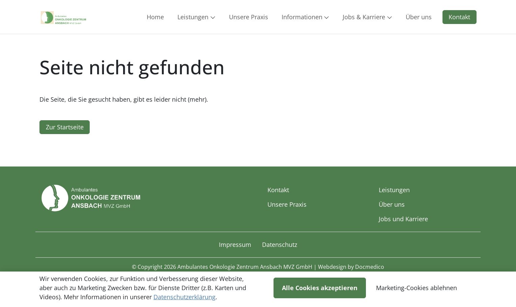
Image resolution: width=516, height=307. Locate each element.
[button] (157, 17)
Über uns (392, 204)
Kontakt (459, 17)
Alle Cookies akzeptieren (319, 288)
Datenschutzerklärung (184, 297)
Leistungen (394, 190)
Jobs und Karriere (403, 219)
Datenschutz (279, 244)
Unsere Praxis (287, 204)
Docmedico (369, 267)
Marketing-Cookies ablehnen (416, 288)
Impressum (235, 244)
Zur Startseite (65, 127)
